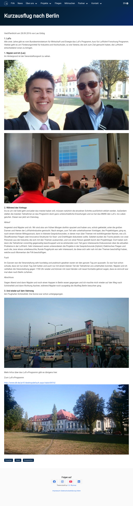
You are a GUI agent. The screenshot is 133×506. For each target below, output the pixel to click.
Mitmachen (70, 3)
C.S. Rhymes (72, 485)
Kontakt (95, 3)
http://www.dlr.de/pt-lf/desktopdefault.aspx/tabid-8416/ (30, 383)
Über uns (30, 3)
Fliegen (58, 3)
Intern (79, 491)
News (20, 3)
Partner (81, 3)
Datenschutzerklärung (68, 491)
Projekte (44, 3)
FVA (13, 3)
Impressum (56, 491)
